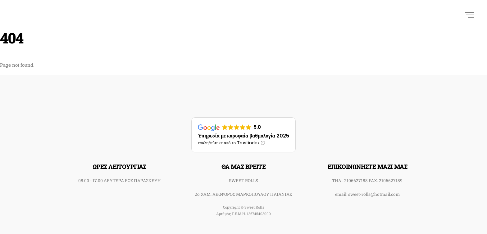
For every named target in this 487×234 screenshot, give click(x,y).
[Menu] (469, 14)
